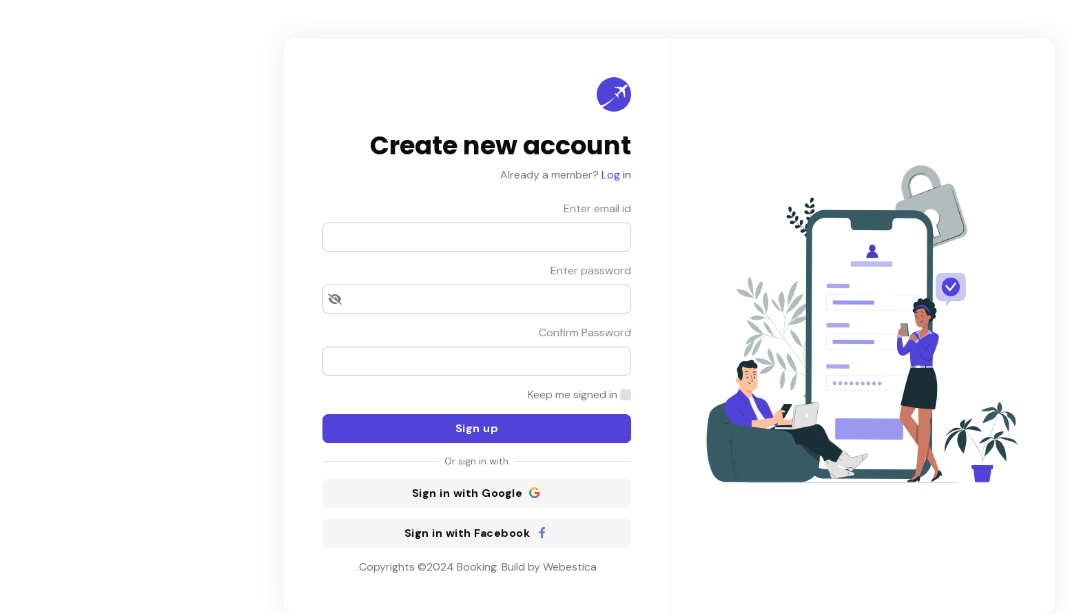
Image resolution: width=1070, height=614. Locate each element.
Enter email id (463, 208)
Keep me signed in (438, 394)
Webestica (435, 567)
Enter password (456, 270)
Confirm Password (450, 332)
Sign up (342, 428)
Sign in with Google (343, 493)
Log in (480, 174)
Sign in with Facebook (342, 533)
